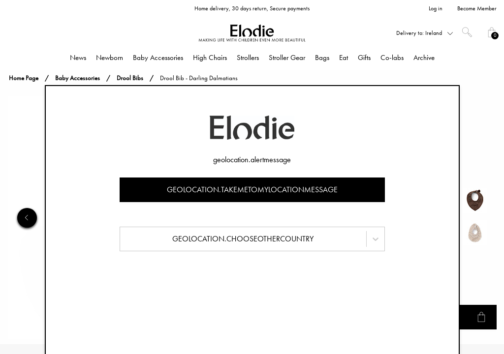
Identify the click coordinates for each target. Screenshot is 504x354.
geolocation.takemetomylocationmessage (252, 189)
